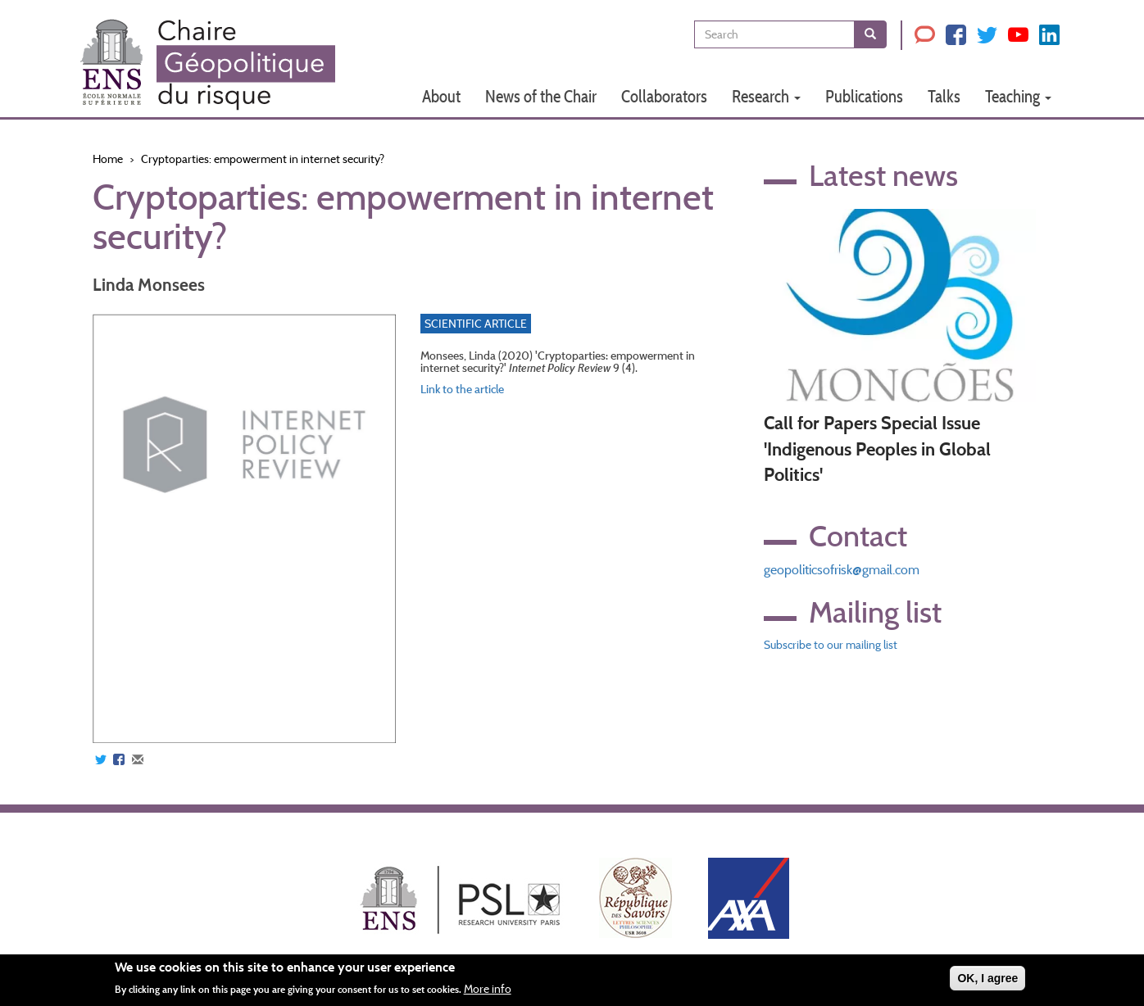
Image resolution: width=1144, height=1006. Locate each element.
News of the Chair (541, 96)
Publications (864, 96)
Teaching (1018, 96)
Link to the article (462, 389)
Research (766, 96)
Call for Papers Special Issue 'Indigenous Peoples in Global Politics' (877, 449)
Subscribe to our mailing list (830, 644)
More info (487, 988)
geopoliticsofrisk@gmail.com (841, 570)
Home (108, 159)
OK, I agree (987, 978)
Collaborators (664, 96)
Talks (944, 96)
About (441, 96)
